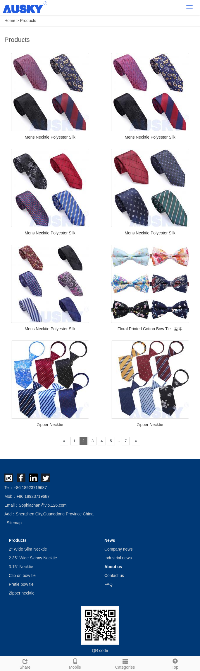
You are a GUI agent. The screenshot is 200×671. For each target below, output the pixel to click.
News (109, 540)
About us (113, 566)
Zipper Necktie (50, 424)
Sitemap (14, 522)
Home (9, 20)
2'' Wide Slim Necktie (28, 549)
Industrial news (118, 558)
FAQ (108, 584)
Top (175, 663)
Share (25, 663)
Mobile (75, 663)
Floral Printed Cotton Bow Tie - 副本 (150, 328)
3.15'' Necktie (21, 566)
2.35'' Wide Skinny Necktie (33, 558)
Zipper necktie (22, 593)
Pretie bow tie (21, 584)
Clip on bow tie (22, 575)
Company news (118, 549)
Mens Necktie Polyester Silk (50, 137)
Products (28, 20)
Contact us (114, 575)
